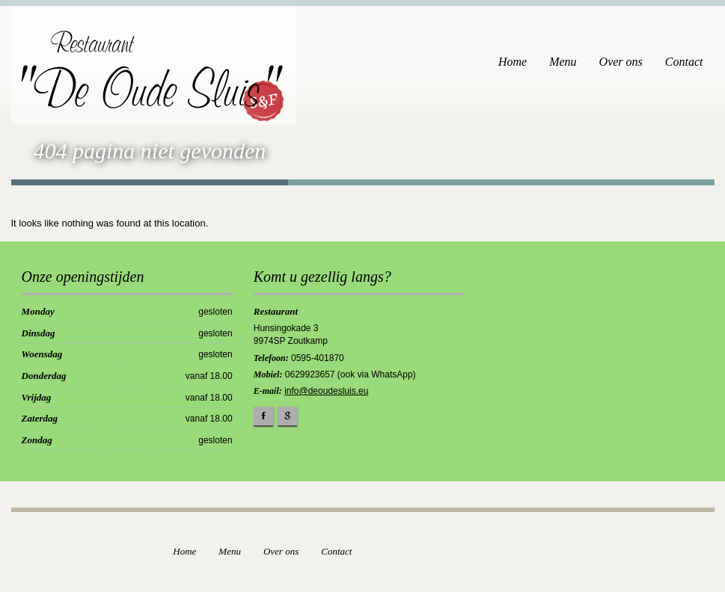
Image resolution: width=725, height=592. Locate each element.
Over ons (621, 61)
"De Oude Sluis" (143, 77)
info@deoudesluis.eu (326, 391)
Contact (684, 61)
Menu (562, 61)
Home (512, 61)
